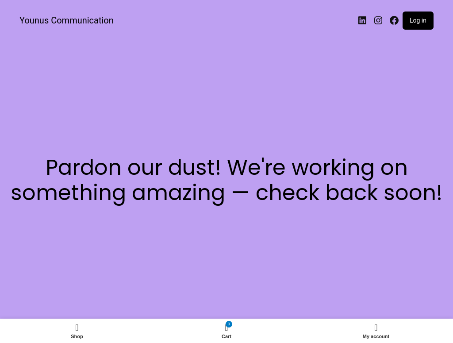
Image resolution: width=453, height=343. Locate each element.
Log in (418, 20)
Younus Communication (66, 20)
